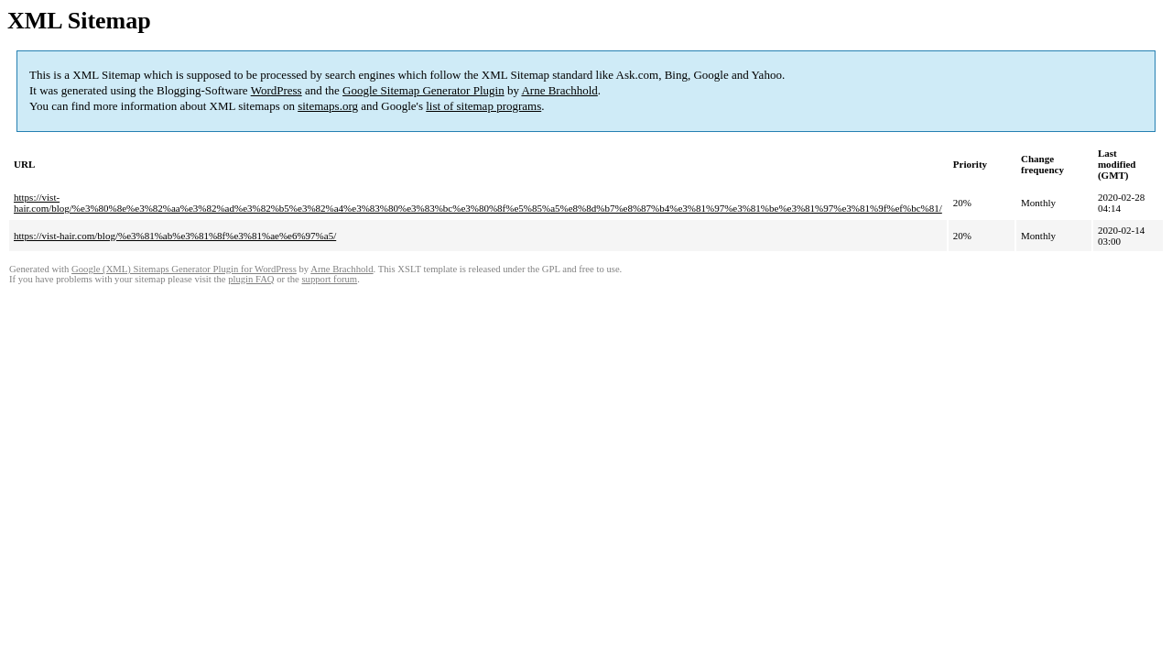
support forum (329, 279)
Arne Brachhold (559, 90)
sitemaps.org (328, 106)
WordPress (276, 90)
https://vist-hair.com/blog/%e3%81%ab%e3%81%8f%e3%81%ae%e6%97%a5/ (175, 235)
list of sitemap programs (483, 106)
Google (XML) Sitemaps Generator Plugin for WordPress (184, 269)
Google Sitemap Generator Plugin (423, 90)
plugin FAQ (251, 279)
